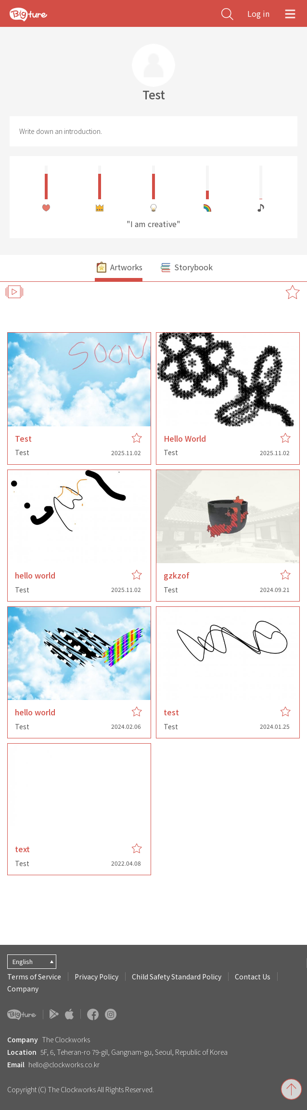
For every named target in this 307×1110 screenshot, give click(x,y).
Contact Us (252, 976)
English (23, 961)
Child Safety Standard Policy (176, 976)
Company (22, 988)
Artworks (118, 268)
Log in (258, 13)
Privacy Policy (96, 976)
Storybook (186, 268)
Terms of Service (34, 976)
